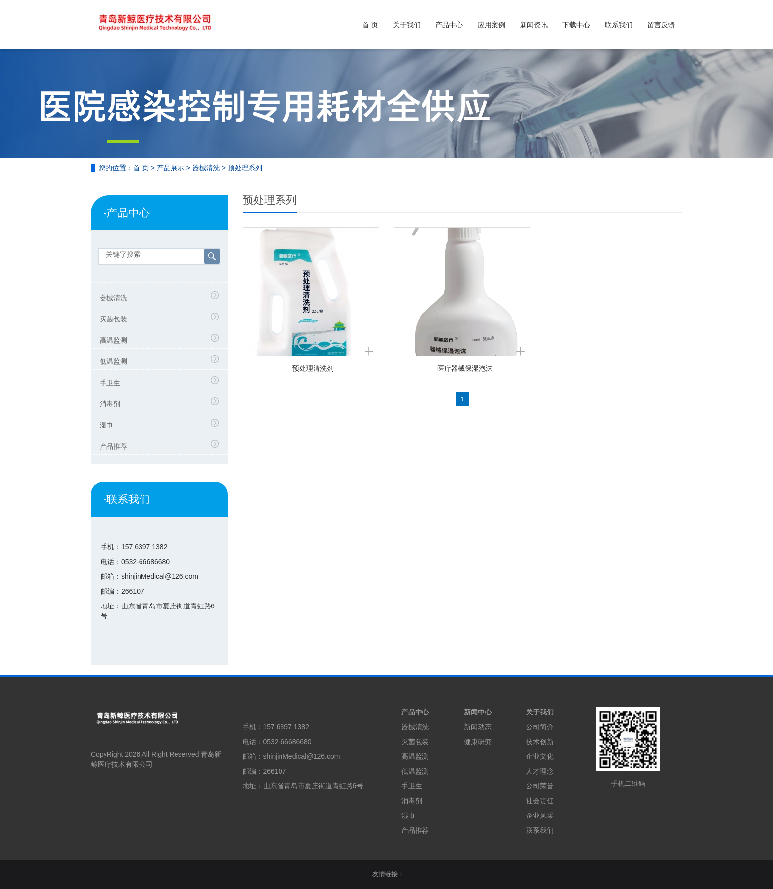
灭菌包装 (113, 319)
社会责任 (540, 801)
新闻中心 (478, 712)
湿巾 (106, 425)
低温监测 (113, 361)
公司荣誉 (540, 786)
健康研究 (478, 742)
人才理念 (540, 771)
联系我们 (618, 25)
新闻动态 (478, 727)
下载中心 (576, 25)
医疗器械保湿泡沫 (464, 368)
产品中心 (449, 25)
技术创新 (540, 742)
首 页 (370, 25)
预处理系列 (245, 168)
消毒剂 (110, 404)
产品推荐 (113, 446)
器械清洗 (206, 168)
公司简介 (540, 727)
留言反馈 (661, 25)
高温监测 (113, 340)
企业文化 (540, 756)
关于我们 (407, 25)
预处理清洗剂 (313, 368)
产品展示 (170, 168)
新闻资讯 (534, 25)
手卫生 (110, 383)
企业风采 (540, 815)
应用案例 (491, 25)
